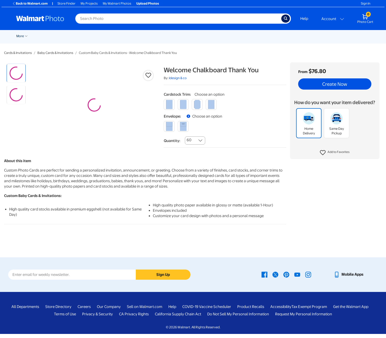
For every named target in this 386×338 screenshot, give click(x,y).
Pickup (69, 36)
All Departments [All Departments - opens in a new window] (25, 310)
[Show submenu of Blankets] (204, 36)
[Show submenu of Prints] (93, 36)
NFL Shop (308, 36)
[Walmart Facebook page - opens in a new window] (264, 278)
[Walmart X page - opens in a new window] (275, 278)
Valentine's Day (46, 36)
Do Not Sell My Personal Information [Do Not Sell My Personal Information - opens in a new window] (238, 318)
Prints (87, 36)
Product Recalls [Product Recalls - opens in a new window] (250, 310)
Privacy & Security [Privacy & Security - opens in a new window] (97, 318)
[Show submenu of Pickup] (76, 36)
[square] (169, 104)
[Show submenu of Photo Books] (231, 36)
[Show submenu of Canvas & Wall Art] (183, 36)
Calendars (261, 36)
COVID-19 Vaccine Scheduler (206, 310)
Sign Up (163, 278)
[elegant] (197, 104)
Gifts (241, 36)
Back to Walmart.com (30, 3)
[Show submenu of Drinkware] (294, 36)
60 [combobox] (189, 140)
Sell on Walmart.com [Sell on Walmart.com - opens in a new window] (144, 310)
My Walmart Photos (117, 3)
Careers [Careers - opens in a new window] (84, 310)
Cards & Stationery (113, 36)
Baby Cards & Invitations (55, 53)
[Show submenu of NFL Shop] (317, 36)
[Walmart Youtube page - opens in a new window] (297, 278)
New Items (22, 36)
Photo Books (220, 36)
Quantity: (172, 140)
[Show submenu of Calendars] (270, 36)
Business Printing (335, 36)
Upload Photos (147, 3)
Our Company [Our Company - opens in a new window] (109, 310)
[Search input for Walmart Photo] (178, 18)
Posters (141, 36)
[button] (335, 152)
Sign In (365, 3)
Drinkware (284, 36)
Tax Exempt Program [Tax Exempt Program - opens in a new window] (309, 310)
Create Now (334, 84)
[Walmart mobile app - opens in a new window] (348, 278)
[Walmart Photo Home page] (40, 18)
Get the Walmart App (350, 310)
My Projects (89, 3)
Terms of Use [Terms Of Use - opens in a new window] (65, 318)
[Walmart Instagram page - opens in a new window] (308, 278)
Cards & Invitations (18, 53)
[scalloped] (211, 104)
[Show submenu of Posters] (149, 36)
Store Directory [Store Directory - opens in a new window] (58, 310)
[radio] (16, 73)
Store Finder (66, 3)
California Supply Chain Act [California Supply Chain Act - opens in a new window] (178, 318)
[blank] (169, 126)
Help (304, 18)
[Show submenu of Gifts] (247, 36)
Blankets (196, 36)
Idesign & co (178, 78)
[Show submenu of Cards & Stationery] (129, 36)
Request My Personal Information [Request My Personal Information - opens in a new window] (303, 318)
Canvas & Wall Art (168, 36)
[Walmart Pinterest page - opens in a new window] (286, 278)
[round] (183, 104)
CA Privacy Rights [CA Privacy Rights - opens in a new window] (134, 318)
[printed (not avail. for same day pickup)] (183, 126)
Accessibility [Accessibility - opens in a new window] (280, 310)
